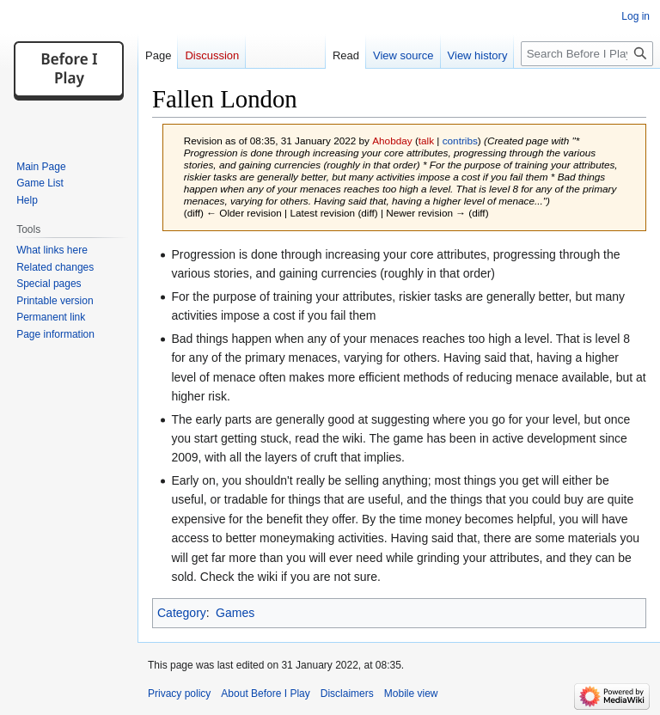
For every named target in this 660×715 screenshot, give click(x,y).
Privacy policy (179, 694)
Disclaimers (347, 694)
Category (181, 613)
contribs (460, 140)
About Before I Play (265, 694)
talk (426, 140)
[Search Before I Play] (587, 53)
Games (235, 613)
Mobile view (411, 694)
